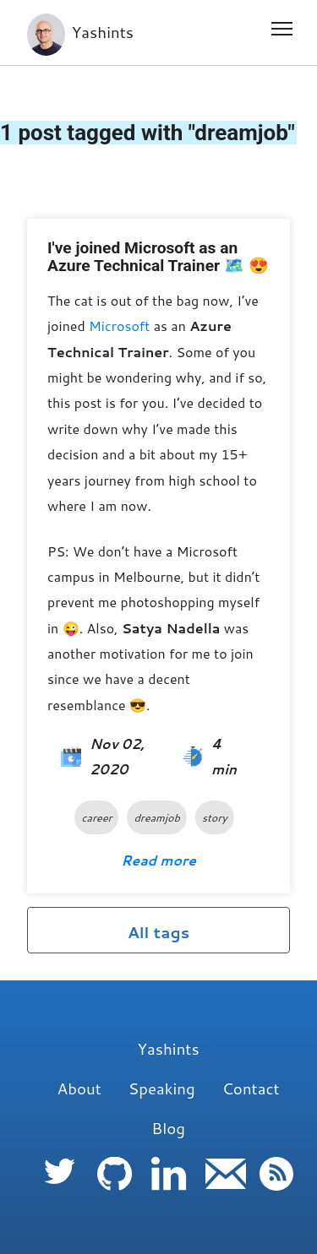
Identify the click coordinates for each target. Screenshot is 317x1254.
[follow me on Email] (225, 1188)
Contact (251, 1088)
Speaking (161, 1088)
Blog (168, 1128)
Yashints (80, 33)
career (96, 817)
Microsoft (119, 325)
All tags (159, 932)
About (79, 1088)
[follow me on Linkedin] (171, 1188)
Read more (158, 860)
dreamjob (156, 817)
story (214, 817)
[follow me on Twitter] (63, 1188)
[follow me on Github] (117, 1188)
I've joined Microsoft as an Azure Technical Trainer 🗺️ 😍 (158, 256)
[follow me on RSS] (276, 1188)
